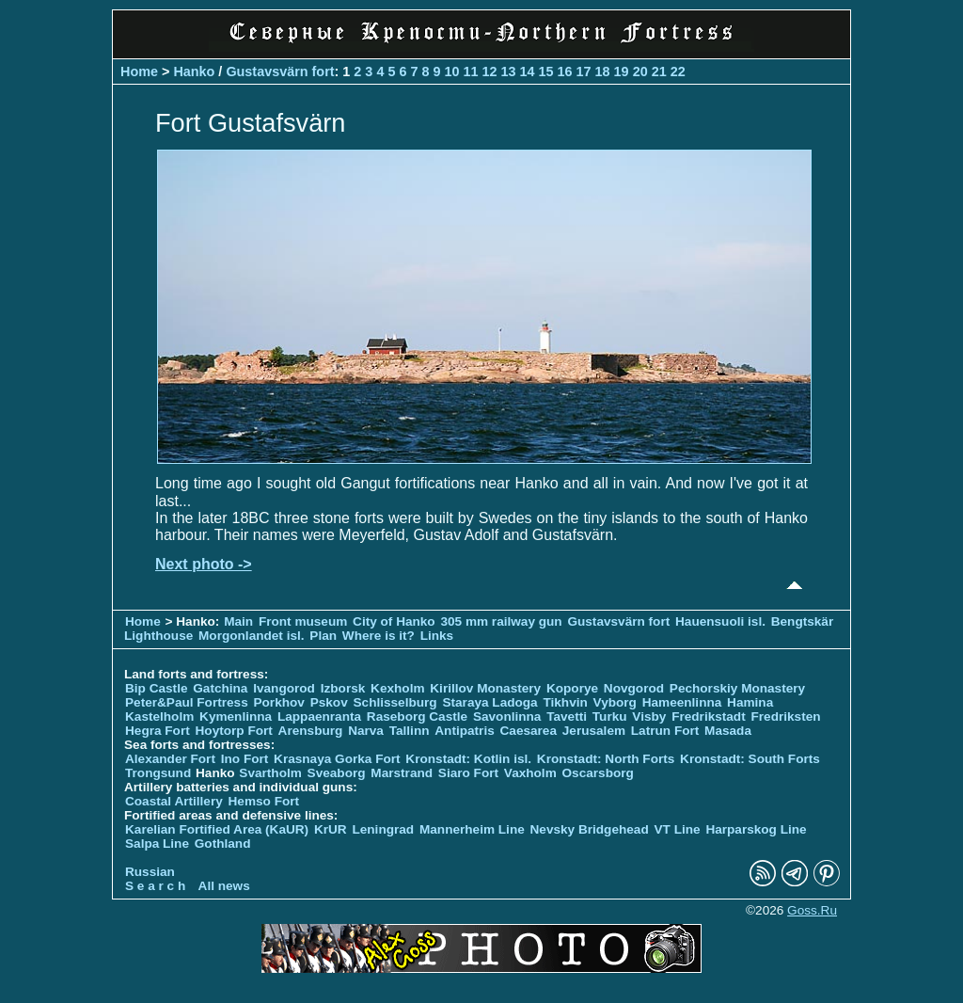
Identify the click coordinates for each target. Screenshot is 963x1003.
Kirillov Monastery (485, 688)
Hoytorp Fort (234, 731)
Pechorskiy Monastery (737, 688)
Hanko (193, 71)
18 (602, 71)
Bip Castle (156, 688)
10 (451, 71)
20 (640, 71)
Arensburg (310, 731)
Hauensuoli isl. (720, 621)
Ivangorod (284, 688)
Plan (323, 636)
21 (659, 71)
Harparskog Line (755, 829)
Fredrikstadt (708, 716)
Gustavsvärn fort (280, 71)
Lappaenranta (319, 716)
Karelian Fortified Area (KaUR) (216, 829)
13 (508, 71)
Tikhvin (565, 702)
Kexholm (397, 688)
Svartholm (270, 773)
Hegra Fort (157, 731)
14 (527, 71)
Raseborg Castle (417, 716)
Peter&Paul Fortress (186, 702)
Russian (150, 872)
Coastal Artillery (174, 801)
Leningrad (383, 829)
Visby (649, 716)
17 (584, 71)
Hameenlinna (682, 702)
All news (224, 886)
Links (437, 636)
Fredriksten (785, 716)
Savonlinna (507, 716)
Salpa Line (157, 843)
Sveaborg (337, 773)
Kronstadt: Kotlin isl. (468, 759)
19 (621, 71)
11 (470, 71)
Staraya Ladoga (489, 702)
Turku (609, 716)
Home (139, 71)
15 (546, 71)
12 (489, 71)
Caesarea (528, 731)
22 (678, 71)
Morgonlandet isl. (251, 636)
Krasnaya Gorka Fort (337, 759)
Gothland (223, 843)
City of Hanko (394, 621)
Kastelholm (159, 716)
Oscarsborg (598, 773)
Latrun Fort (665, 731)
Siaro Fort (468, 773)
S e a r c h (155, 886)
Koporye (572, 688)
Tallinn (409, 731)
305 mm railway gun (502, 621)
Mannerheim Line (472, 829)
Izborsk (343, 688)
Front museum (303, 621)
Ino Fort (245, 759)
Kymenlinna (235, 716)
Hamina (750, 702)
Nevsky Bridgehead (589, 829)
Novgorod (634, 688)
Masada (727, 731)
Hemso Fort (264, 801)
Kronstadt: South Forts (750, 759)
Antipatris (464, 731)
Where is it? (378, 636)
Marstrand (402, 773)
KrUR (330, 829)
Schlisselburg (395, 702)
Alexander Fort (170, 759)
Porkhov (278, 702)
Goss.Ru (812, 910)
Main (238, 621)
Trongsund (158, 773)
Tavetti (566, 716)
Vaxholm (530, 773)
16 (565, 71)
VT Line (678, 829)
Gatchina (220, 688)
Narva (366, 731)
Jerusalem (593, 731)
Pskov (329, 702)
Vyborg (615, 702)
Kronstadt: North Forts (607, 759)
